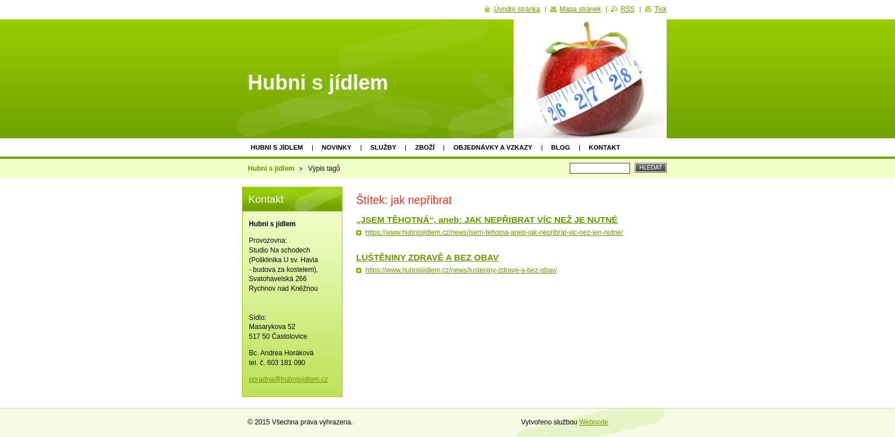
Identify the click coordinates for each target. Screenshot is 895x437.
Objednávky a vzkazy (492, 147)
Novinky (337, 147)
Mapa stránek (580, 9)
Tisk (660, 9)
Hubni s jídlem (277, 147)
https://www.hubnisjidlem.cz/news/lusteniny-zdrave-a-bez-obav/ (461, 270)
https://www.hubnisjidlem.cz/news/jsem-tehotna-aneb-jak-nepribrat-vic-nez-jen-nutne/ (494, 232)
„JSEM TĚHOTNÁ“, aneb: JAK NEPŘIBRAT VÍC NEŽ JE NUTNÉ (487, 219)
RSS (627, 9)
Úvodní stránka (517, 9)
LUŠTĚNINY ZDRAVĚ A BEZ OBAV (427, 257)
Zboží (424, 147)
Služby (383, 147)
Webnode (593, 422)
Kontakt (604, 147)
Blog (560, 147)
